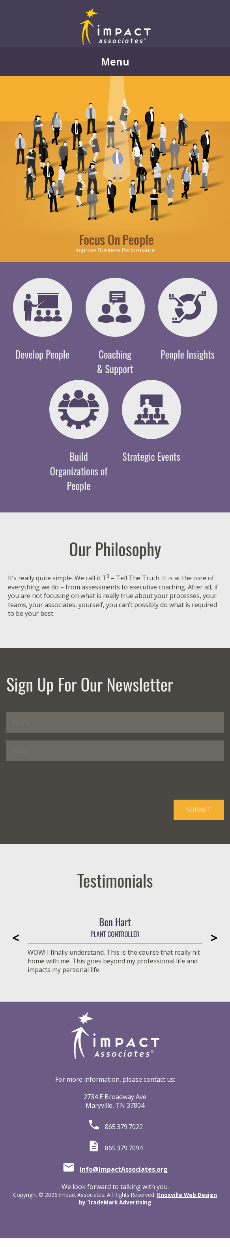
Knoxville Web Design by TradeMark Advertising (148, 1198)
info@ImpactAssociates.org (124, 1169)
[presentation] (66, 780)
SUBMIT (198, 810)
